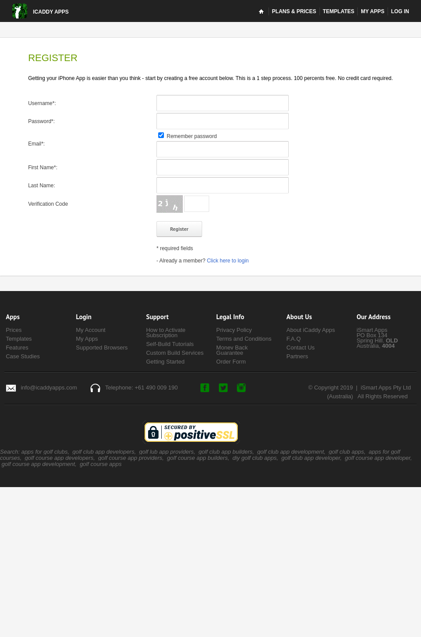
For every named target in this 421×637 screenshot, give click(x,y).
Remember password (187, 136)
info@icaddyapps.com (49, 387)
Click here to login (228, 261)
